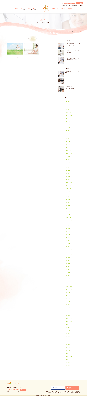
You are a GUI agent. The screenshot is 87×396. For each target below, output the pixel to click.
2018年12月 (69, 353)
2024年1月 (69, 179)
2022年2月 (69, 243)
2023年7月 (69, 197)
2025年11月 (69, 115)
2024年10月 (69, 153)
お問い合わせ (60, 392)
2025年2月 (69, 141)
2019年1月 (69, 350)
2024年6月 (69, 165)
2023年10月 (69, 188)
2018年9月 (69, 362)
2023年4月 (69, 205)
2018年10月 (69, 359)
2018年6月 (69, 371)
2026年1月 (69, 110)
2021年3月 (69, 275)
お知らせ (54, 392)
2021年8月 (69, 260)
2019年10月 (69, 324)
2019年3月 (69, 344)
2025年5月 (69, 133)
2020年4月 (69, 307)
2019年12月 (69, 318)
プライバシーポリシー (75, 392)
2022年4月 (69, 240)
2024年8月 (69, 159)
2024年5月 (69, 168)
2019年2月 (69, 347)
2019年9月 (69, 327)
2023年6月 (69, 199)
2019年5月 (69, 339)
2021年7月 (69, 263)
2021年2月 (69, 278)
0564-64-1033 (69, 3)
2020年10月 (69, 289)
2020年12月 (69, 284)
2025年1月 (69, 144)
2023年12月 (69, 182)
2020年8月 (69, 295)
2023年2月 (69, 211)
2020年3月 (69, 310)
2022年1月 (69, 246)
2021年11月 (69, 252)
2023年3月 (69, 208)
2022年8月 (69, 228)
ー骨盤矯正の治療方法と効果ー (71, 79)
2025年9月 (69, 121)
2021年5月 (69, 269)
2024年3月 (69, 173)
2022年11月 (69, 220)
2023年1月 (69, 214)
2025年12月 (69, 112)
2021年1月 (69, 281)
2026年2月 (69, 107)
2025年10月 (69, 118)
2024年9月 (69, 156)
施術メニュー (71, 391)
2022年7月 (69, 231)
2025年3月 (69, 139)
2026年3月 (69, 104)
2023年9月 (69, 191)
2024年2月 (69, 176)
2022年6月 (69, 234)
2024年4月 (69, 170)
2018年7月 (69, 368)
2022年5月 (69, 237)
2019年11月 (69, 321)
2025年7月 (69, 127)
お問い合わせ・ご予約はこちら (71, 388)
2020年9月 (69, 292)
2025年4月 (69, 136)
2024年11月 (69, 150)
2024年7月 (69, 162)
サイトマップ (66, 392)
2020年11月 (69, 286)
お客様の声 (77, 391)
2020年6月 (69, 301)
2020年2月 (69, 313)
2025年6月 (69, 130)
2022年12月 (69, 217)
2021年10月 (69, 255)
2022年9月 (69, 226)
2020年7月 (69, 298)
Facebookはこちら (56, 388)
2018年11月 (69, 356)
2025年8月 (69, 124)
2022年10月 (69, 223)
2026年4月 (69, 101)
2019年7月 (69, 333)
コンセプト (52, 391)
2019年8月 (69, 330)
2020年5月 (69, 304)
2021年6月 (69, 266)
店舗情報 (49, 392)
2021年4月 (69, 272)
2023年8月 (69, 194)
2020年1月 (69, 315)
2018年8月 (69, 365)
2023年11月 (69, 185)
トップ (47, 391)
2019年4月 (69, 342)
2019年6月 (69, 336)
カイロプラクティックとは (61, 391)
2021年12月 (69, 249)
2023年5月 (69, 202)
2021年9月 (69, 257)
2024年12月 (69, 147)
